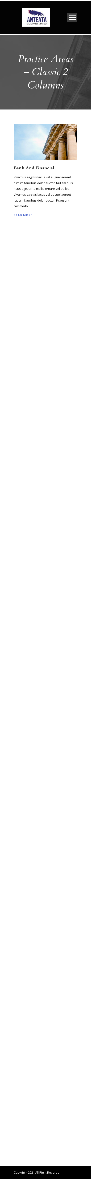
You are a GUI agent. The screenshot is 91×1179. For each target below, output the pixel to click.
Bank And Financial (34, 168)
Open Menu (72, 17)
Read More (23, 215)
